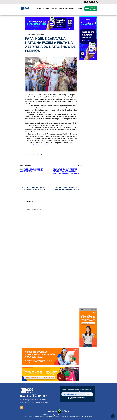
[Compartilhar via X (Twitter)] (30, 154)
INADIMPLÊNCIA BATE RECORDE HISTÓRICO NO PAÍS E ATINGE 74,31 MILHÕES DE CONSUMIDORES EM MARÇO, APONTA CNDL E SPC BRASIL (67, 188)
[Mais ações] (76, 34)
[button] (54, 8)
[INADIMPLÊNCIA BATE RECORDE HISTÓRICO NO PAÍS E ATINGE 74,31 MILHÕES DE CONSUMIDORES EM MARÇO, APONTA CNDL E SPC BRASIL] (67, 176)
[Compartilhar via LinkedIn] (34, 154)
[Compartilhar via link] (37, 154)
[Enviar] (89, 394)
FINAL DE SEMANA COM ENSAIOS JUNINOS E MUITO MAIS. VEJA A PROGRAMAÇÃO (34, 188)
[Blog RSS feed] (21, 407)
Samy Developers (52, 415)
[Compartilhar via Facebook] (26, 154)
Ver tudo (80, 165)
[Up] (113, 416)
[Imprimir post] (41, 154)
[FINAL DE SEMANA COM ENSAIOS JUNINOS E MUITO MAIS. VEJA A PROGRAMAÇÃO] (35, 176)
